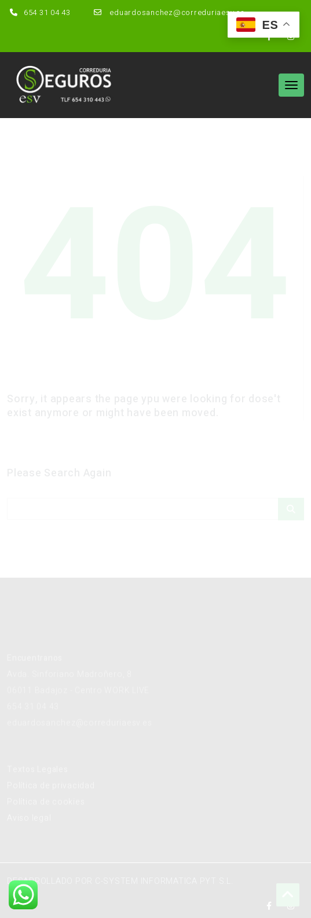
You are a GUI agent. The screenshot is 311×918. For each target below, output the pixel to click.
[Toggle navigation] (291, 85)
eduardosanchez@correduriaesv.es (168, 12)
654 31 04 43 (39, 12)
